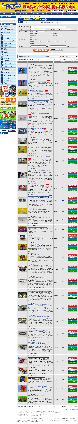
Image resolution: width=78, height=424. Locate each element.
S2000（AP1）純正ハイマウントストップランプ (39, 217)
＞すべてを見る (3, 26)
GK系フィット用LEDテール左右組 (36, 395)
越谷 (63, 149)
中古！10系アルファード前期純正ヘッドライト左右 (39, 291)
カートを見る (32, 414)
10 (71, 59)
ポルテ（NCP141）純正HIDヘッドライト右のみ (39, 342)
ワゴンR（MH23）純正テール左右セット (37, 81)
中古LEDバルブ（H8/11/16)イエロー (36, 90)
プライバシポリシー (35, 415)
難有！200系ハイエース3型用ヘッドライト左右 (38, 100)
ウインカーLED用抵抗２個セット (35, 209)
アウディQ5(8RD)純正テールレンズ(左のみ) (38, 277)
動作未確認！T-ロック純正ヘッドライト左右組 (38, 304)
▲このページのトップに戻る (71, 409)
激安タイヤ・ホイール (29, 411)
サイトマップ (74, 0)
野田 (63, 104)
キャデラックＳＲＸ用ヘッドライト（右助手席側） (39, 156)
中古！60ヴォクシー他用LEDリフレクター (37, 227)
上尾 (63, 399)
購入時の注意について (23, 414)
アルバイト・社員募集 (54, 412)
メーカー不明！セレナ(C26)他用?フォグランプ (38, 196)
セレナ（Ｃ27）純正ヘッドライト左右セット (38, 330)
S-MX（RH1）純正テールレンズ (35, 369)
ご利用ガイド (62, 0)
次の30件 (76, 59)
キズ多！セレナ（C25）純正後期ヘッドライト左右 (39, 113)
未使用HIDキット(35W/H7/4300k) (35, 128)
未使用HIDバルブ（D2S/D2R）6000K (36, 377)
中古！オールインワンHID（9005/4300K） (37, 147)
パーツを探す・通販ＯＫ (41, 411)
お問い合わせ (54, 0)
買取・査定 (50, 411)
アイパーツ (20, 411)
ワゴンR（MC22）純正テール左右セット (37, 244)
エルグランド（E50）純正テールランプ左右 (38, 386)
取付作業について (44, 412)
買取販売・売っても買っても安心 (25, 412)
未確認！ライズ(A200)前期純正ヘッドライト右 (38, 316)
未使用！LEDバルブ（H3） (34, 237)
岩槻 (63, 211)
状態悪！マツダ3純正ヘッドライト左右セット (38, 265)
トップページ (20, 16)
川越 (63, 70)
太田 (63, 388)
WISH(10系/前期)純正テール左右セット (37, 185)
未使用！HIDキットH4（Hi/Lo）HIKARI (37, 139)
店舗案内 (36, 412)
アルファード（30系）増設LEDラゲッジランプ (38, 65)
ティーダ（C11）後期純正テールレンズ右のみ (38, 357)
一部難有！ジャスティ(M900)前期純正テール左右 (39, 170)
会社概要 (68, 0)
